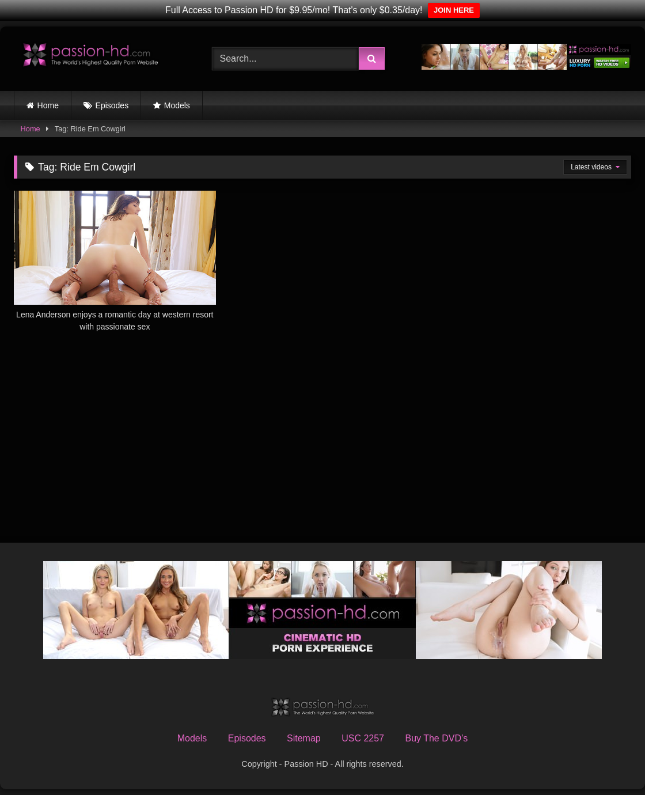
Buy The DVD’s (436, 738)
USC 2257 (363, 738)
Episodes (112, 105)
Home (48, 105)
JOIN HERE (454, 10)
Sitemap (304, 738)
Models (177, 105)
